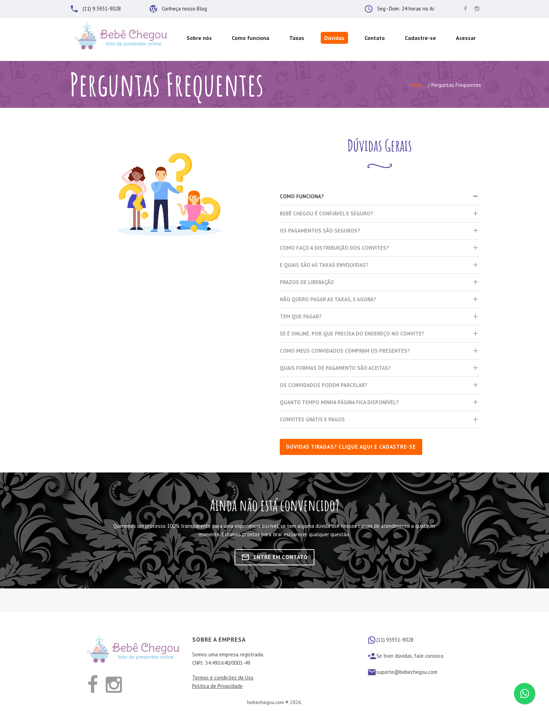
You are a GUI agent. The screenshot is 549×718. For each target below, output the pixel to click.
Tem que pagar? (301, 316)
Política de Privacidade (217, 686)
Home (415, 85)
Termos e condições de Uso (222, 677)
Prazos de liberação (307, 282)
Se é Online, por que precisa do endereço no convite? (352, 333)
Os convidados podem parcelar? (324, 385)
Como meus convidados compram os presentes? (345, 350)
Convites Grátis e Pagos (312, 419)
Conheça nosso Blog (184, 8)
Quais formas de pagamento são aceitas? (335, 368)
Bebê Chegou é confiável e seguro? (326, 213)
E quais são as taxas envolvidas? (324, 265)
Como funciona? (302, 196)
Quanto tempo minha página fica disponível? (339, 402)
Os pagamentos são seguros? (320, 230)
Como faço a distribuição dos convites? (334, 247)
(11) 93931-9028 (395, 639)
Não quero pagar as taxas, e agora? (328, 299)
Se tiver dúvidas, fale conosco (410, 656)
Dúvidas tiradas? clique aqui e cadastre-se (351, 446)
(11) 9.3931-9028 (102, 8)
